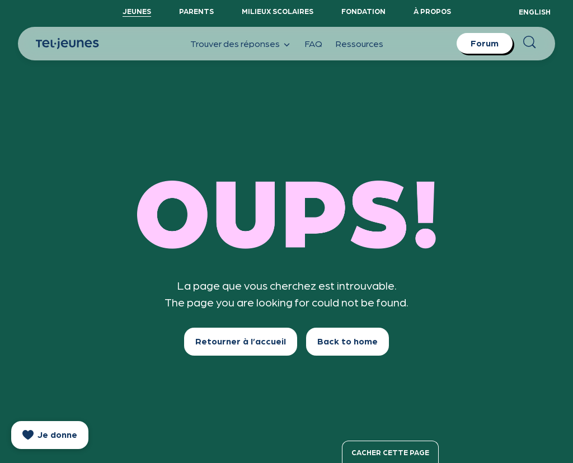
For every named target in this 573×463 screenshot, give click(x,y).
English (535, 11)
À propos (432, 11)
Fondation (363, 11)
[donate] (49, 435)
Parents (196, 11)
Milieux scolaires (277, 11)
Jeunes (137, 11)
